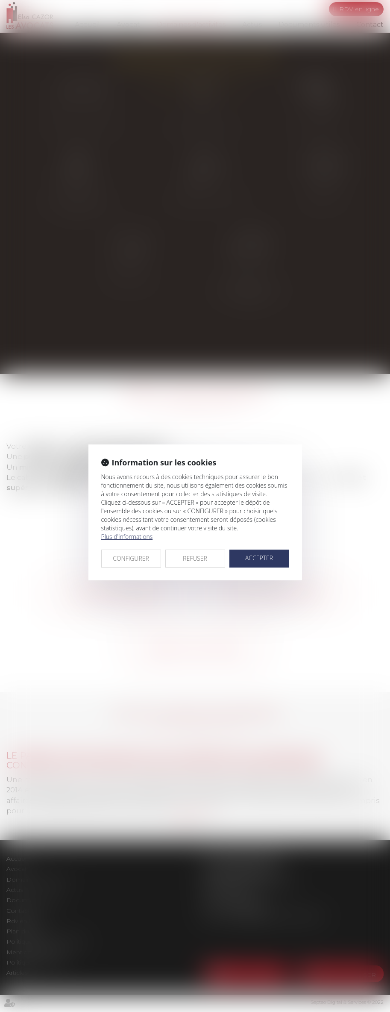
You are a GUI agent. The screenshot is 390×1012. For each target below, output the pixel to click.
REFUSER (195, 558)
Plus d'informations (127, 536)
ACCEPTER (259, 558)
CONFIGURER (131, 558)
